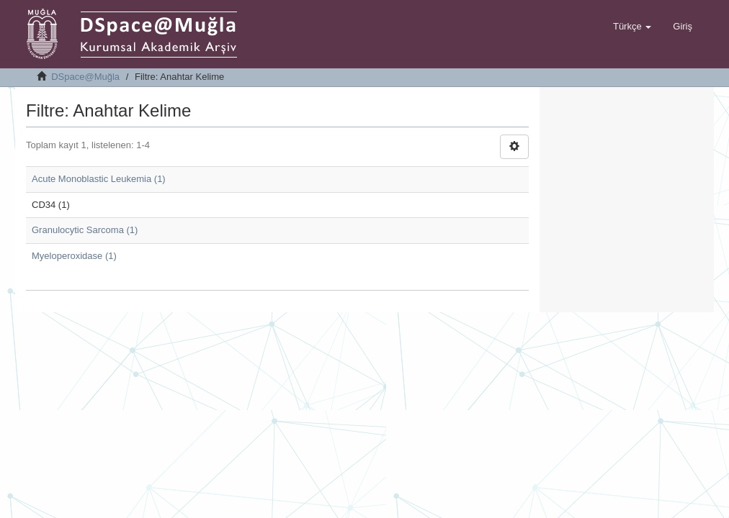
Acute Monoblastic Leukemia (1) (99, 178)
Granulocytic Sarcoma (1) (85, 229)
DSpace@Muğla (85, 76)
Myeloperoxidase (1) (74, 255)
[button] (632, 27)
